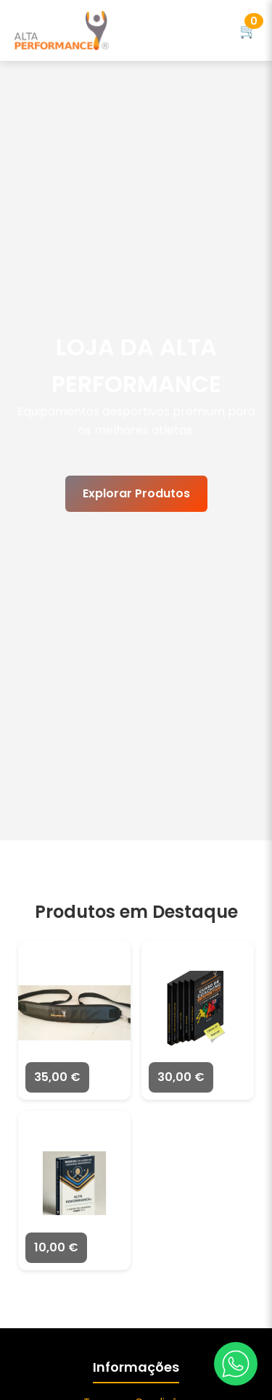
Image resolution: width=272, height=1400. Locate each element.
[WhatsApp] (235, 1363)
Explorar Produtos (136, 493)
